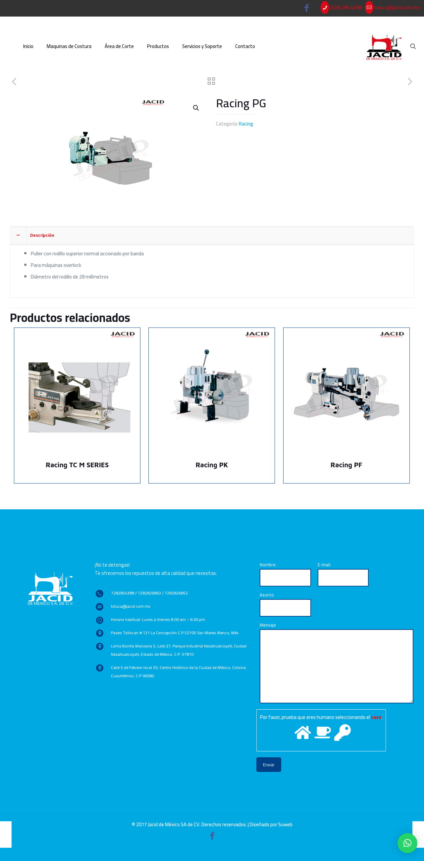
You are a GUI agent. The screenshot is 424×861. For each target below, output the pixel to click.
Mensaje (336, 662)
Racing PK (211, 465)
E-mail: (343, 573)
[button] (407, 843)
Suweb (285, 824)
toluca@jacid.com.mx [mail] (397, 7)
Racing (246, 123)
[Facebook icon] (306, 9)
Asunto (285, 604)
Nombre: (285, 573)
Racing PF (346, 465)
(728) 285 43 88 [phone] (346, 7)
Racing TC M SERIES (77, 465)
